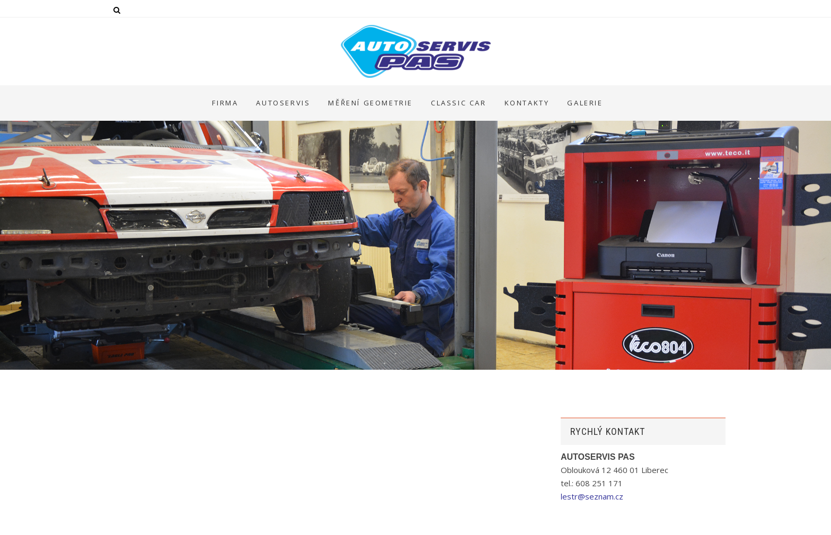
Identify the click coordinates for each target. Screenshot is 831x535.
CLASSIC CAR (459, 103)
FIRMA (225, 103)
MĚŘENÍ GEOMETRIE (370, 103)
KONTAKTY (527, 103)
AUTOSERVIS (283, 103)
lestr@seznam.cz (592, 496)
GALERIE (585, 103)
